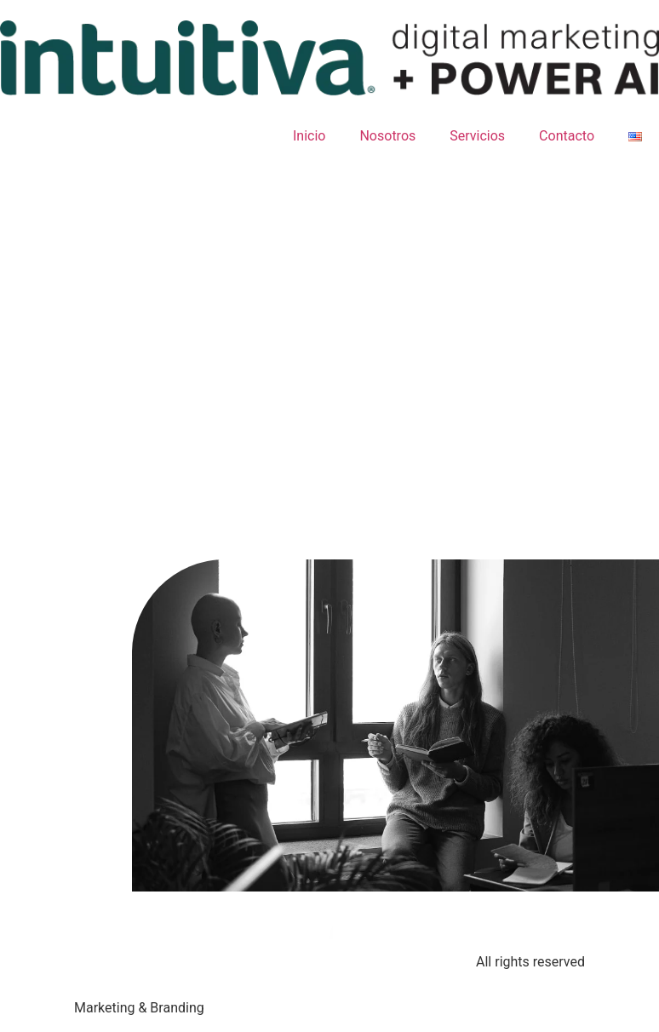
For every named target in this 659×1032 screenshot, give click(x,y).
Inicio (309, 136)
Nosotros (387, 136)
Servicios (477, 136)
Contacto (566, 136)
